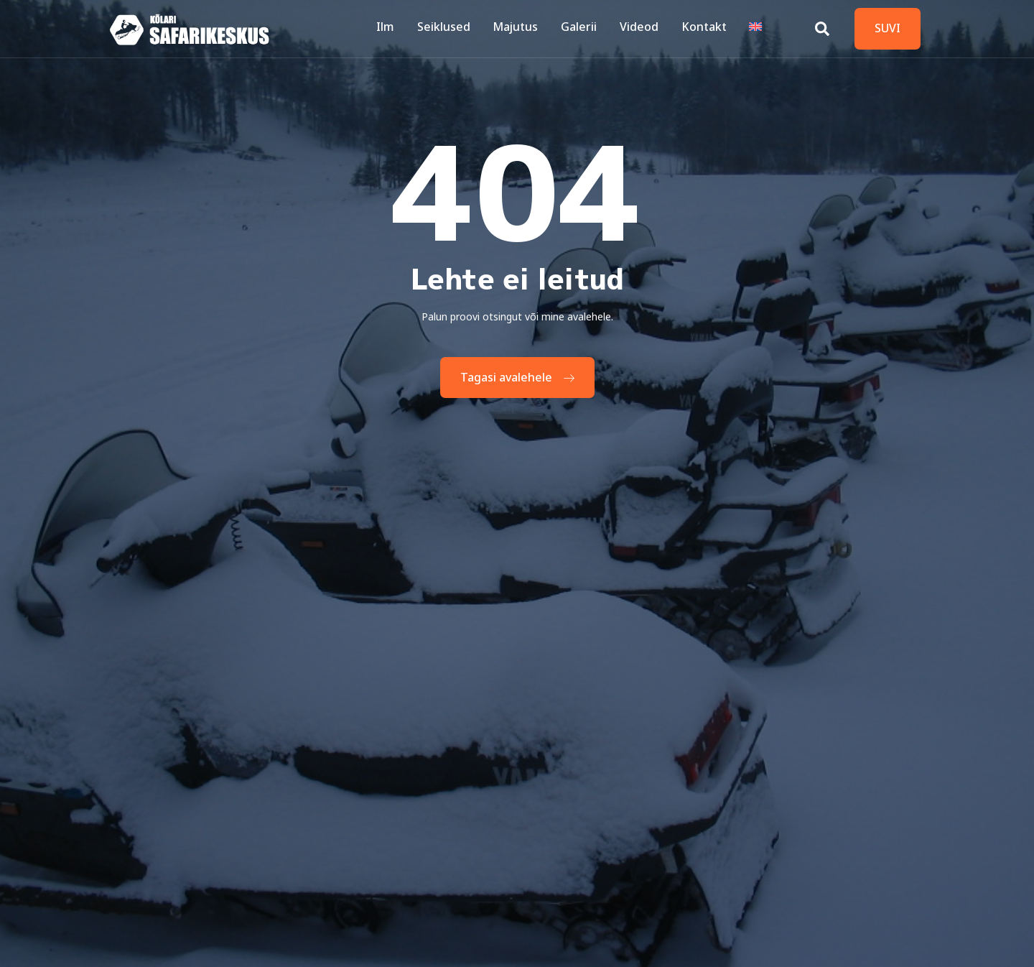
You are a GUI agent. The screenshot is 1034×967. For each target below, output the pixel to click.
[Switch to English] (756, 28)
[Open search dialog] (822, 25)
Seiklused (450, 28)
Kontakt (705, 28)
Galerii (583, 28)
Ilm (393, 28)
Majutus (521, 28)
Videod (642, 28)
